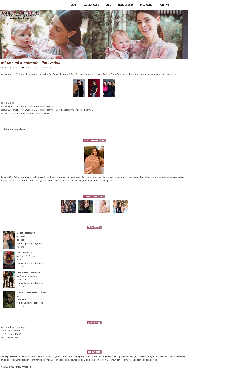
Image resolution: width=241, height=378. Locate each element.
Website (164, 5)
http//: (4, 106)
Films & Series (125, 5)
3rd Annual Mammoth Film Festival (30, 63)
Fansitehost (13, 337)
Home (73, 5)
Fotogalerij (146, 5)
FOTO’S (20, 246)
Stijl (108, 5)
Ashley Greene (91, 5)
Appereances (47, 67)
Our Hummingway (91, 177)
